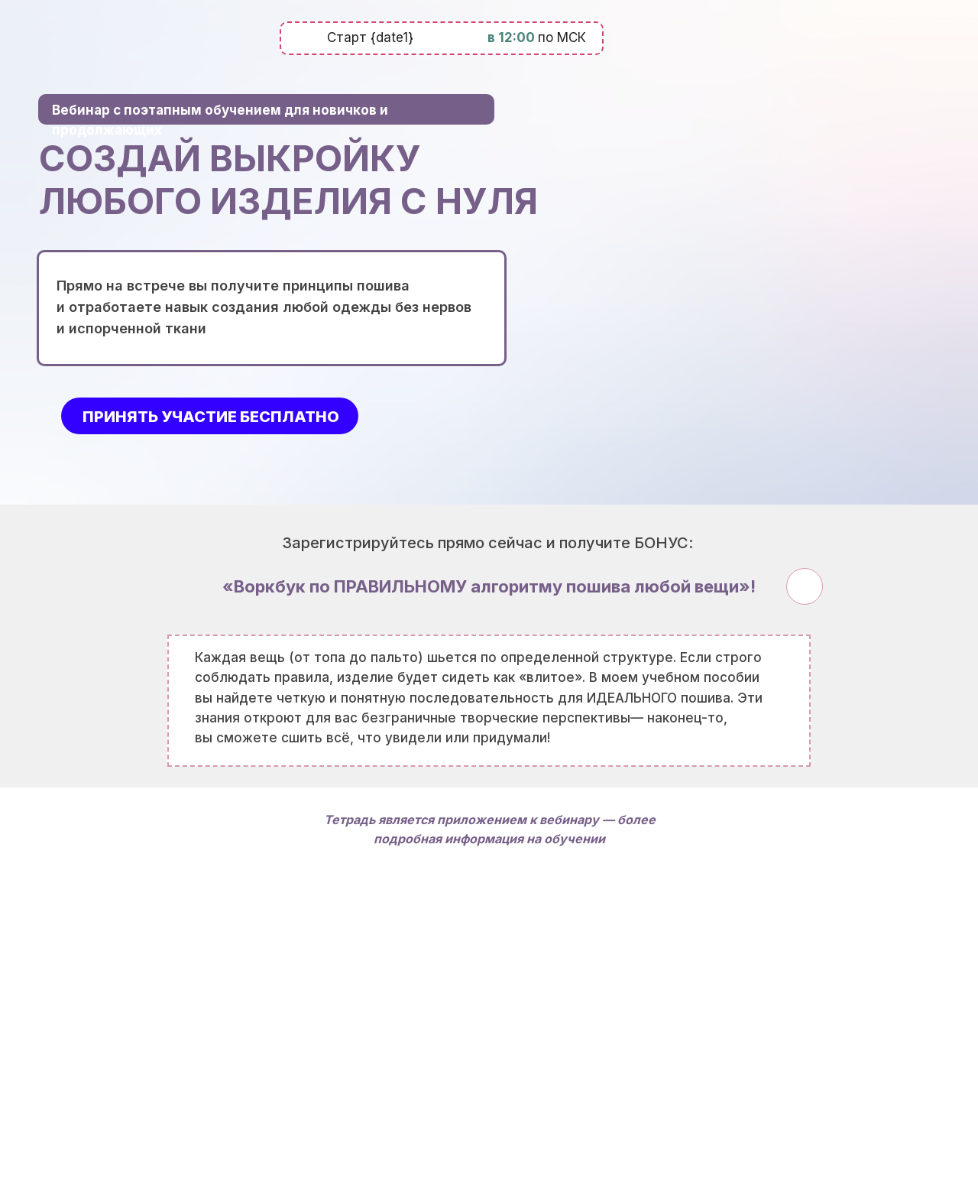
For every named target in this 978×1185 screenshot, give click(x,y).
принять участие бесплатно (211, 416)
